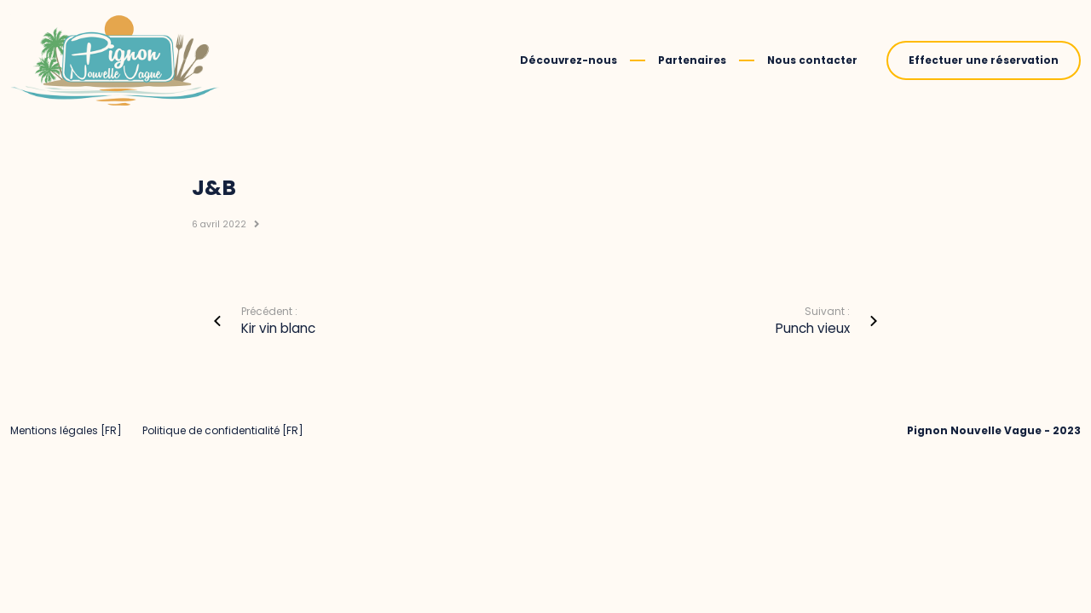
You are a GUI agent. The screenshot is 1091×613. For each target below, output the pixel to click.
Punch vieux (813, 328)
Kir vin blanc (278, 328)
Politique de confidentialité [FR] (222, 430)
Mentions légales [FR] (66, 430)
